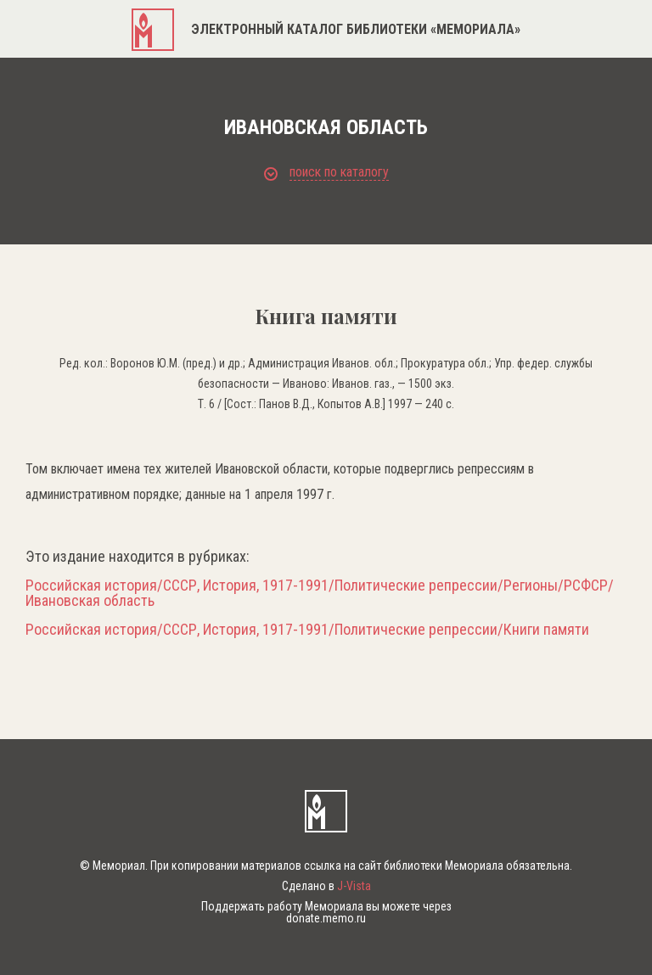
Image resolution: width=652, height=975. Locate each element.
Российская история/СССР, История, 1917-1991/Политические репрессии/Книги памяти (307, 629)
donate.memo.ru (326, 918)
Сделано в (326, 886)
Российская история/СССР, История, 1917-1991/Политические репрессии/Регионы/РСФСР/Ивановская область (319, 593)
